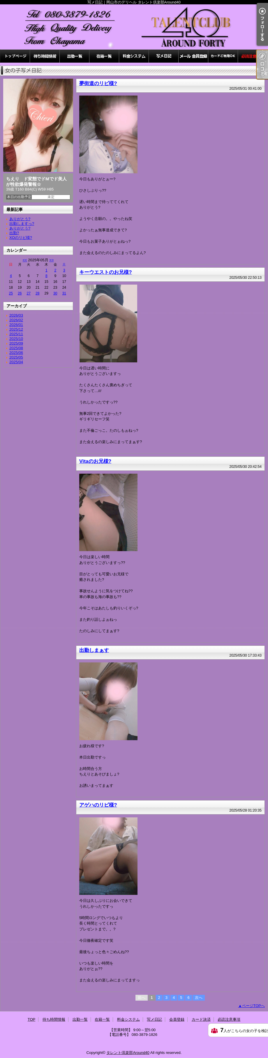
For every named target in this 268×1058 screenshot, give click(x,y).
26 (20, 293)
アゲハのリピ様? (98, 805)
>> (51, 260)
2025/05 (16, 357)
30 (55, 293)
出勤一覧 (74, 56)
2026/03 (16, 315)
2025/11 (16, 334)
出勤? (14, 233)
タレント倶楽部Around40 (127, 1052)
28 (37, 293)
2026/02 (16, 320)
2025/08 (16, 348)
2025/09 (16, 343)
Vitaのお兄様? (95, 461)
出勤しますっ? (21, 223)
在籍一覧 (104, 56)
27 (29, 293)
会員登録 (193, 56)
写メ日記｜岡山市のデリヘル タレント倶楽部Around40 (134, 27)
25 (11, 293)
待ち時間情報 (45, 56)
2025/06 (16, 352)
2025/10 (16, 338)
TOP (15, 56)
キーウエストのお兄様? (105, 272)
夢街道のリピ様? (98, 83)
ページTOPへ (253, 1006)
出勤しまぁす (94, 650)
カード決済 (223, 56)
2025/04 (16, 362)
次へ (198, 997)
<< (24, 260)
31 (64, 293)
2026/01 (16, 324)
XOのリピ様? (20, 237)
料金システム (134, 56)
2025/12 (16, 329)
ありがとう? (19, 219)
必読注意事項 (253, 56)
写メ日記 (164, 56)
